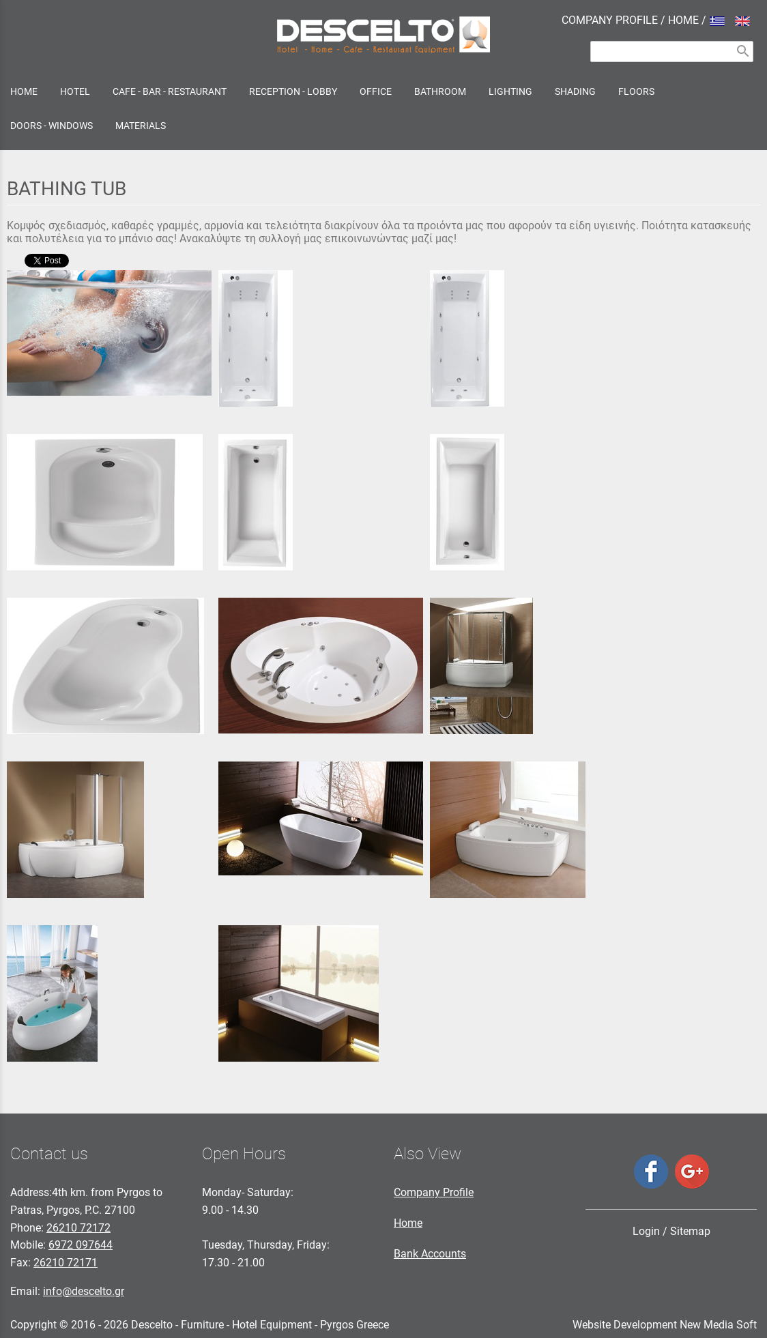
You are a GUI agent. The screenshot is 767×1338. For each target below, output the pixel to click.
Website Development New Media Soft (665, 1324)
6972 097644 (80, 1244)
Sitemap (690, 1231)
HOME (683, 20)
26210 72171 (65, 1262)
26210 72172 (78, 1227)
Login (646, 1231)
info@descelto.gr (83, 1291)
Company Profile (434, 1192)
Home (408, 1223)
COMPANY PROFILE (610, 20)
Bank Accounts (430, 1253)
